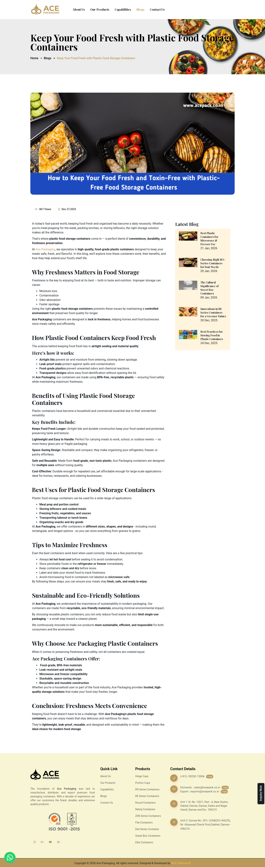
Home (34, 58)
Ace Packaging (45, 249)
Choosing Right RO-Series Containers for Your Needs (212, 263)
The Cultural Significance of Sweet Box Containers (209, 288)
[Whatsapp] (9, 857)
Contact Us (157, 9)
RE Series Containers (147, 796)
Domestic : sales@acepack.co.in (200, 787)
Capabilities (123, 9)
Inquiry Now (260, 793)
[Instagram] (34, 842)
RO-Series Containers (147, 789)
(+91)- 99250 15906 (192, 776)
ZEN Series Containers (148, 815)
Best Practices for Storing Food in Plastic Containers (211, 335)
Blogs (140, 9)
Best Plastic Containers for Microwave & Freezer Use (209, 238)
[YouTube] (50, 842)
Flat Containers (144, 822)
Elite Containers (144, 842)
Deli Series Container (147, 829)
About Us (79, 9)
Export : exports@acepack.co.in (199, 791)
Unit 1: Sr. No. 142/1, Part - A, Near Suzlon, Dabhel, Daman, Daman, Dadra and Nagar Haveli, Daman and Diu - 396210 (204, 805)
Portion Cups (142, 782)
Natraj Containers (145, 809)
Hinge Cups (142, 776)
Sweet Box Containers (147, 835)
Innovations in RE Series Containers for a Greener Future (213, 312)
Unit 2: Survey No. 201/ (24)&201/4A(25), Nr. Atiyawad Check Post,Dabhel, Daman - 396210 (205, 824)
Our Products (99, 9)
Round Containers (145, 802)
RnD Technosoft (181, 863)
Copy (209, 776)
